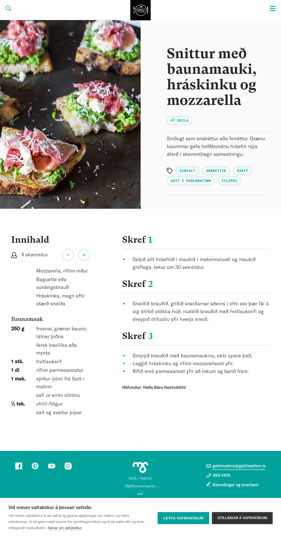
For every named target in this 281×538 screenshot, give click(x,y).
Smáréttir (216, 171)
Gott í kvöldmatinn (191, 181)
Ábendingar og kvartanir (235, 485)
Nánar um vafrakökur (65, 528)
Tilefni (229, 181)
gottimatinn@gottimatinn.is (236, 466)
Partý (242, 171)
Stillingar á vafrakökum (242, 518)
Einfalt (187, 171)
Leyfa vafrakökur (183, 518)
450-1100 (218, 475)
